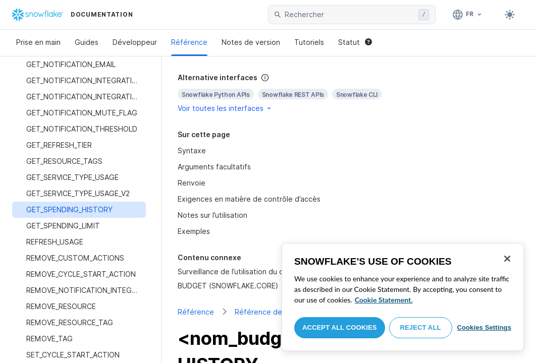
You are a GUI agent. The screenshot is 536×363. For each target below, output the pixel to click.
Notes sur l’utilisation (212, 215)
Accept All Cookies (339, 327)
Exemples (194, 231)
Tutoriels (309, 42)
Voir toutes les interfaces (225, 108)
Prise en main (38, 42)
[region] (403, 297)
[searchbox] (349, 15)
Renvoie (191, 182)
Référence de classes (272, 312)
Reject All (420, 327)
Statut (355, 42)
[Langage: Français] (468, 15)
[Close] (507, 259)
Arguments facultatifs (214, 166)
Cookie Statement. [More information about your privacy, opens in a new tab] (384, 299)
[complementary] (349, 93)
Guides (86, 42)
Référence (189, 42)
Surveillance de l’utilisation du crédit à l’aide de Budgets (272, 271)
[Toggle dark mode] (510, 15)
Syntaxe (192, 150)
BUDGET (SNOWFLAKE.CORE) (228, 285)
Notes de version (251, 42)
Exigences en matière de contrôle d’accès (249, 199)
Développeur (135, 42)
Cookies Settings (484, 327)
